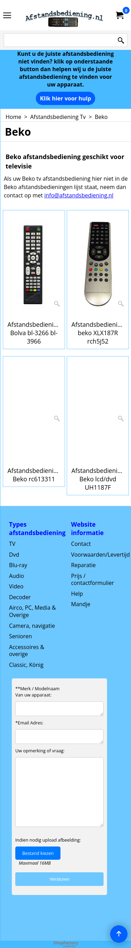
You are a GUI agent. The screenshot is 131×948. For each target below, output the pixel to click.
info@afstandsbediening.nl (78, 195)
